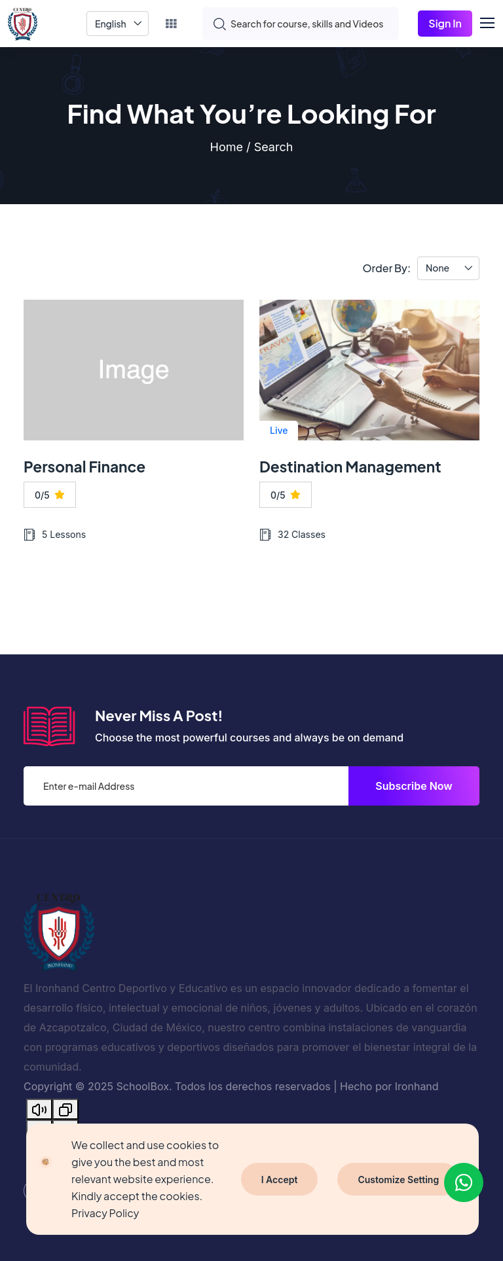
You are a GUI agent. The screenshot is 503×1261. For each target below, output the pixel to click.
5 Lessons (55, 535)
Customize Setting (398, 1179)
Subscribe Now (414, 785)
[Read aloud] (39, 1109)
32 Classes (292, 535)
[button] (493, 21)
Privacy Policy (105, 1213)
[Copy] (65, 1109)
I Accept (279, 1179)
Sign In (445, 23)
